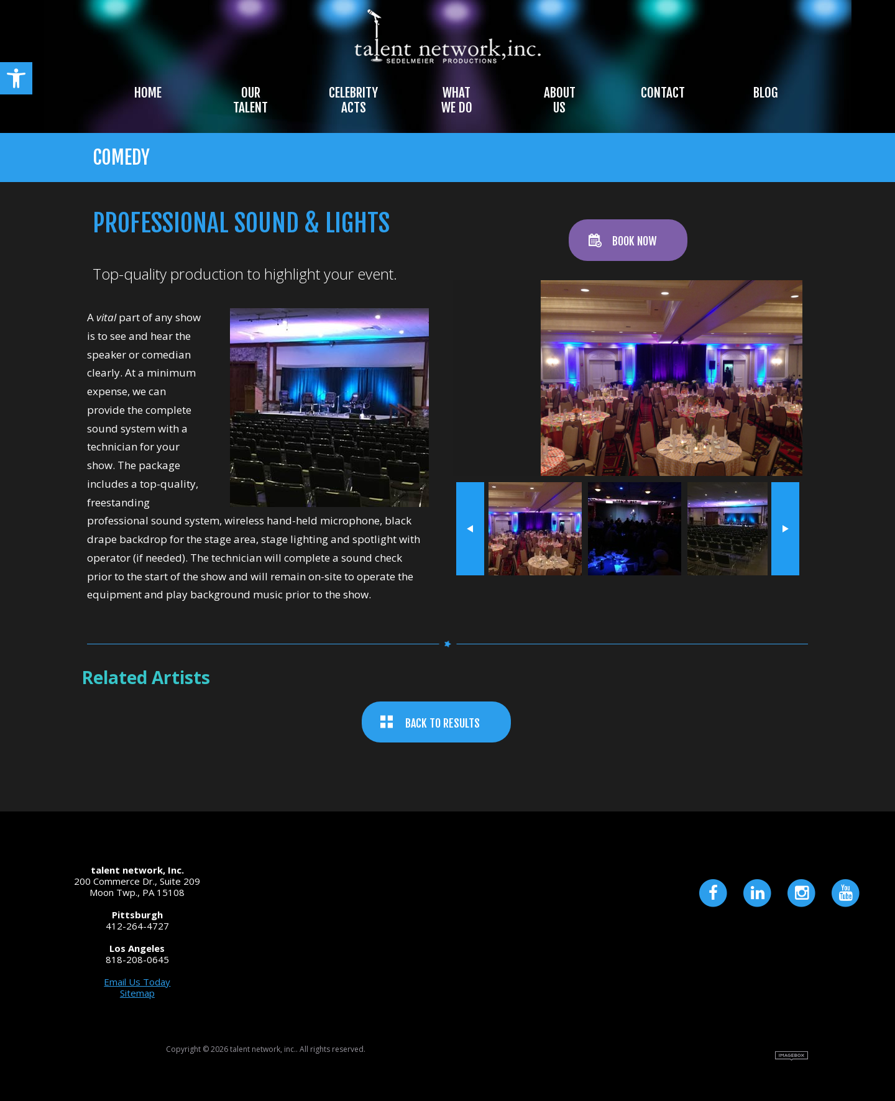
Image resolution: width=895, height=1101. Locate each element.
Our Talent (250, 100)
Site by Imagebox (791, 1056)
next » (785, 528)
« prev (470, 528)
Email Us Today (137, 981)
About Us (560, 100)
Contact (663, 93)
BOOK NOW (634, 241)
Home (148, 93)
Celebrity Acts (353, 100)
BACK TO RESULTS (442, 723)
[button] (16, 78)
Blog (765, 93)
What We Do (456, 100)
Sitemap (137, 993)
